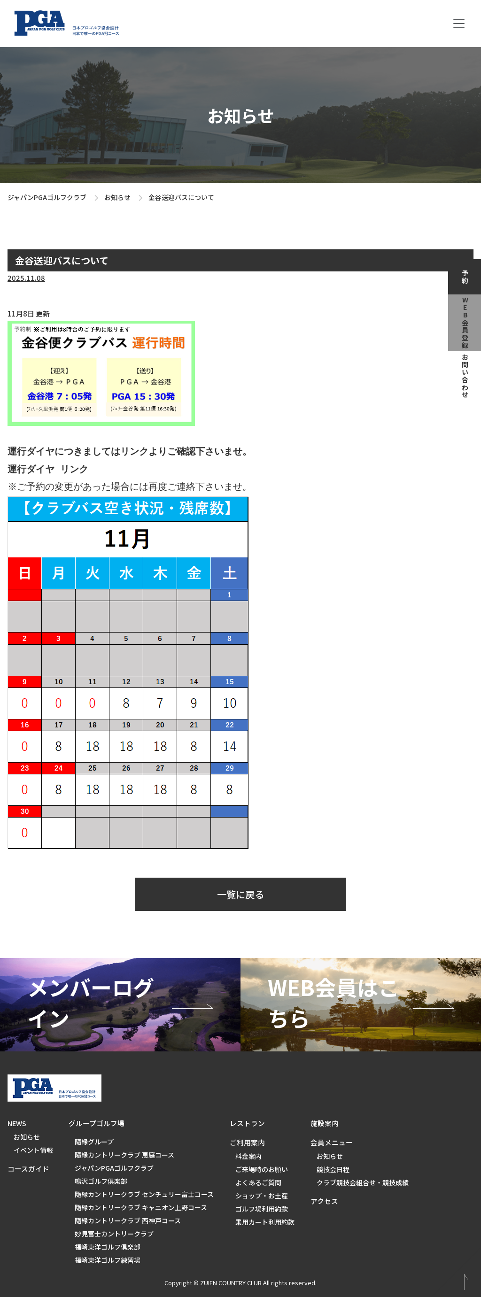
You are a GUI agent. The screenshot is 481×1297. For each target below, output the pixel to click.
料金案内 (248, 1156)
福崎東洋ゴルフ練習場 (107, 1260)
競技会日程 (333, 1169)
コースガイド (28, 1168)
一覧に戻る (240, 894)
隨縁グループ (94, 1141)
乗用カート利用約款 (265, 1222)
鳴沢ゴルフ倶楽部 (101, 1181)
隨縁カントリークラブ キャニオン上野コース (141, 1207)
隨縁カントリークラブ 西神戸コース (128, 1220)
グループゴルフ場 (96, 1123)
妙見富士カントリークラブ (114, 1233)
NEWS (17, 1123)
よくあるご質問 (258, 1182)
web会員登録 (465, 323)
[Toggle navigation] (459, 23)
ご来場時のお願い (261, 1169)
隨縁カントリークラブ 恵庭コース (124, 1154)
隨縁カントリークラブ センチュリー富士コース (144, 1194)
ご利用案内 (247, 1142)
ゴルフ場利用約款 (261, 1208)
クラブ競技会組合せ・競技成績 (363, 1182)
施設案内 (324, 1123)
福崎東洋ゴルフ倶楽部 (107, 1246)
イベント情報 (33, 1150)
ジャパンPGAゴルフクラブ (47, 197)
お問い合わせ (465, 376)
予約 (465, 277)
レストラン (247, 1123)
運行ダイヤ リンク (48, 469)
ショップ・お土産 (261, 1195)
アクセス (324, 1201)
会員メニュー (331, 1142)
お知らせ (117, 197)
